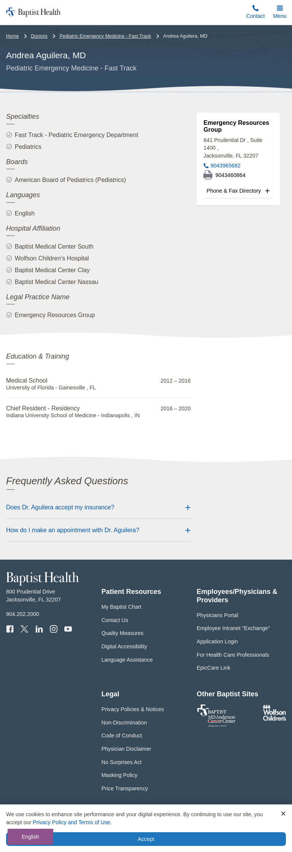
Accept (146, 839)
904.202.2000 (22, 614)
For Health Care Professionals (233, 655)
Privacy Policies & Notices (133, 709)
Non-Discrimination (124, 723)
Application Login (217, 641)
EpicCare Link (213, 668)
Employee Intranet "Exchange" (233, 628)
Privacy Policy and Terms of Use (71, 822)
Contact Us (115, 620)
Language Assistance (127, 660)
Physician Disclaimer (126, 749)
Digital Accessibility (124, 646)
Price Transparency (125, 788)
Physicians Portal (217, 615)
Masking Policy (120, 775)
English (30, 837)
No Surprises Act (122, 762)
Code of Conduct (122, 735)
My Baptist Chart (121, 607)
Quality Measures (123, 633)
